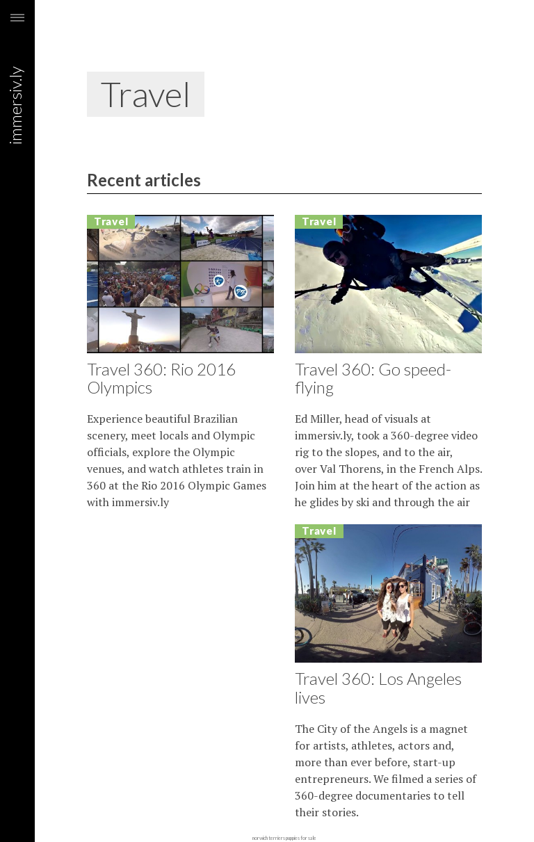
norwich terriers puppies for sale (284, 838)
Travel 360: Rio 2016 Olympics (161, 378)
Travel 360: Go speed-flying (373, 378)
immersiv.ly (17, 61)
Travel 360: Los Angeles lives (378, 687)
